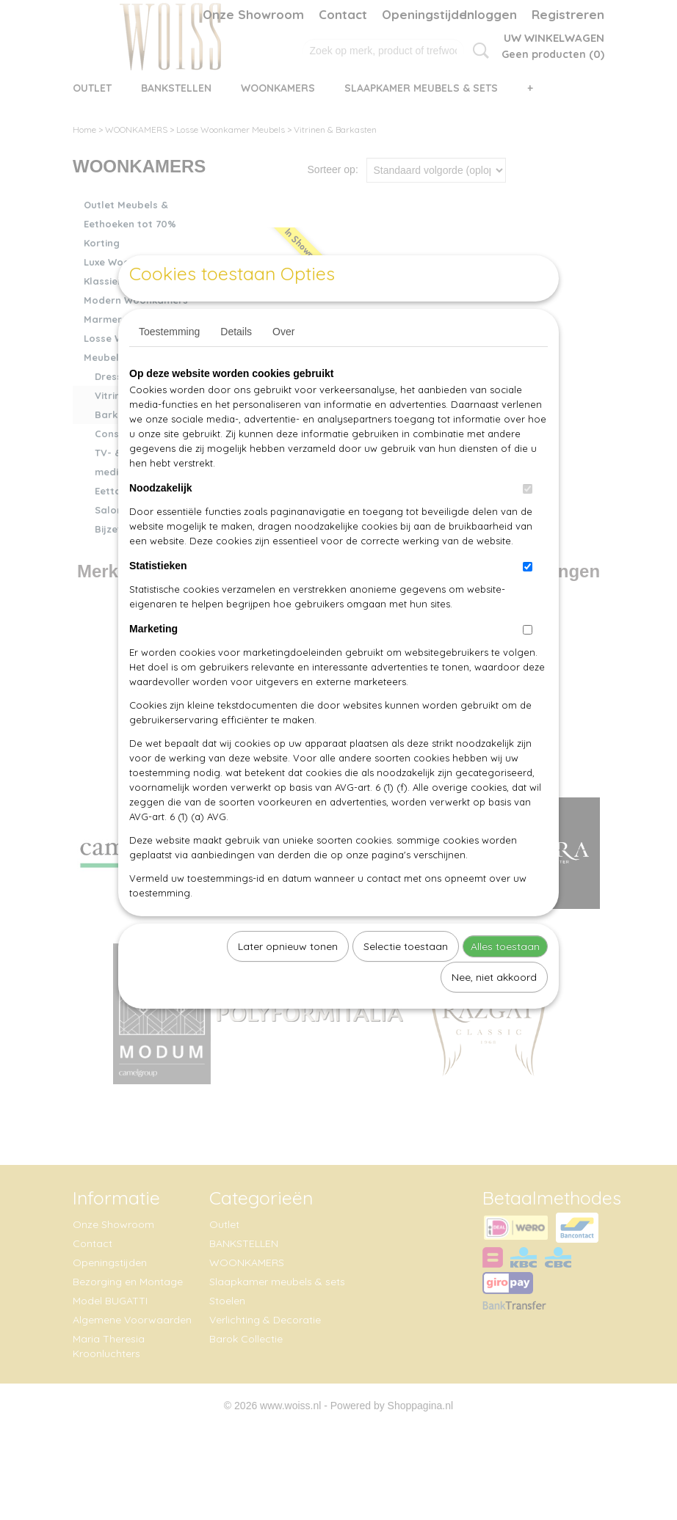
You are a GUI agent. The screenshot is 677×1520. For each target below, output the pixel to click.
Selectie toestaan (405, 980)
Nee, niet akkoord (494, 1010)
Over (283, 365)
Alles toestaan (505, 980)
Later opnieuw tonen (288, 980)
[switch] (527, 522)
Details (236, 365)
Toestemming (169, 365)
